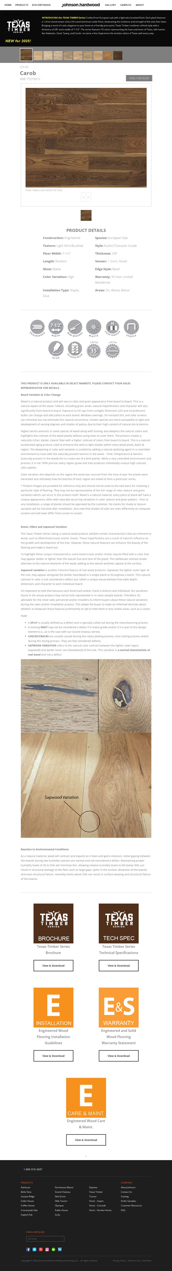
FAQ (123, 1210)
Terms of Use (134, 1260)
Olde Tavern (61, 1201)
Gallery (110, 5)
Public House (61, 1210)
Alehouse (25, 1187)
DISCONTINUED (41, 5)
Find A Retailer (139, 78)
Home (8, 5)
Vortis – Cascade (97, 1205)
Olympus (59, 1205)
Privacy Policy (119, 1260)
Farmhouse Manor (64, 1187)
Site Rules (146, 1260)
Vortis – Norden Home (100, 1210)
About (140, 5)
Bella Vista (26, 1191)
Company (126, 1182)
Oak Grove (60, 1196)
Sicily (57, 1214)
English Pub (26, 1214)
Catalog (125, 1196)
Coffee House (28, 1205)
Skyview (93, 1187)
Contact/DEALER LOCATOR (122, 14)
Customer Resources (131, 1205)
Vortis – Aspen (96, 1201)
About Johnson (128, 1187)
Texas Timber (96, 1191)
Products (21, 5)
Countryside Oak (29, 1210)
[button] (83, 197)
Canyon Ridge (28, 1196)
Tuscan (92, 1196)
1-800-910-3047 (33, 1169)
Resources (12, 14)
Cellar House (27, 1201)
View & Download (53, 965)
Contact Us (126, 1191)
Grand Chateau (62, 1191)
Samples (125, 5)
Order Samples (128, 1201)
